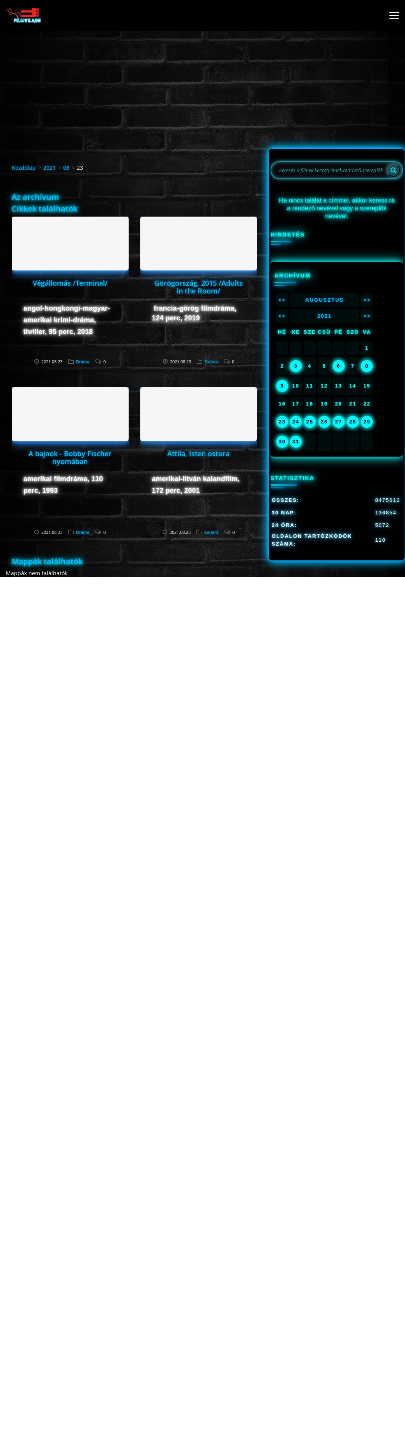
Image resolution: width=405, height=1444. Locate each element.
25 (309, 422)
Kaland (211, 532)
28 (352, 422)
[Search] (393, 170)
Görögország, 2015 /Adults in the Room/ (198, 287)
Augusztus (324, 300)
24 (295, 422)
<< (282, 300)
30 (282, 442)
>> (367, 300)
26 (324, 422)
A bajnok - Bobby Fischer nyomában (69, 457)
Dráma (82, 362)
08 (66, 167)
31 (295, 442)
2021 (49, 167)
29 (366, 422)
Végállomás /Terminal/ (70, 283)
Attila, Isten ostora (198, 453)
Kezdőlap (24, 167)
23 (282, 422)
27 (338, 422)
